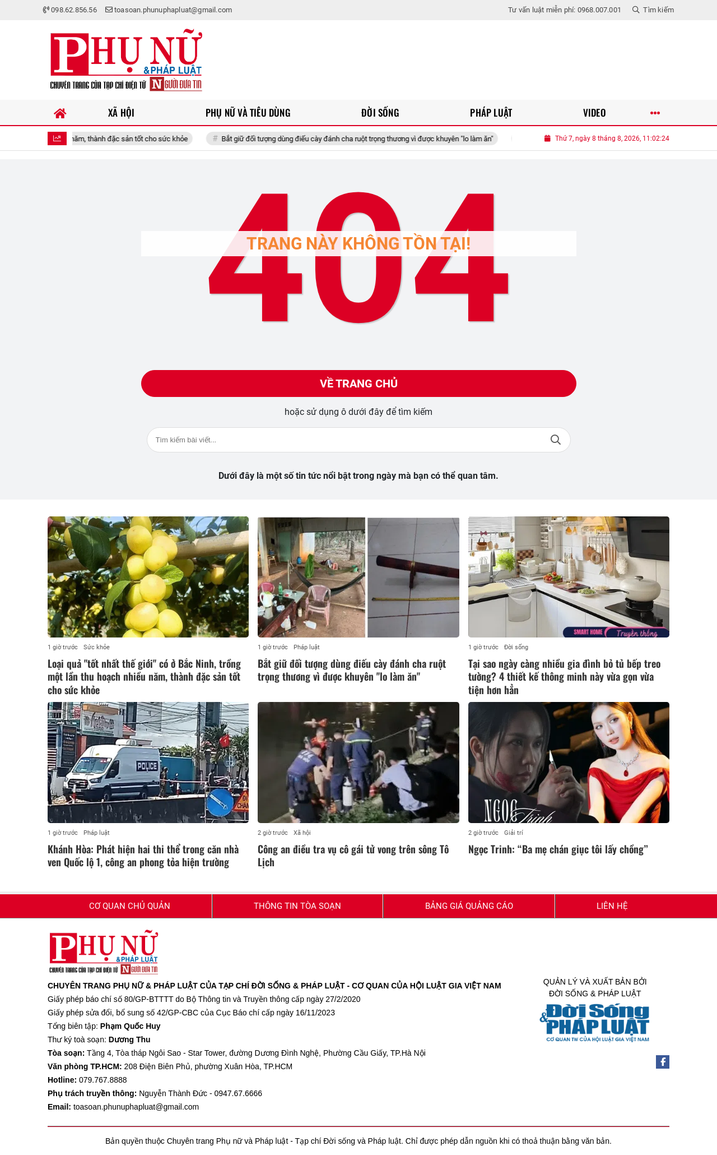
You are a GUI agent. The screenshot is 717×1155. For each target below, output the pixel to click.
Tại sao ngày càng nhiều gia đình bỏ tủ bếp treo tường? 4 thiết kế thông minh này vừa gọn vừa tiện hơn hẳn (564, 676)
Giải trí (513, 833)
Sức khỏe (96, 647)
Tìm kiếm (556, 439)
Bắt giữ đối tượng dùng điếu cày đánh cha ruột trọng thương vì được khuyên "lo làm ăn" (367, 139)
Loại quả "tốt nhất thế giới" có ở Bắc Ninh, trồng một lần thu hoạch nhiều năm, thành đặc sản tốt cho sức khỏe (144, 676)
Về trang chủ (359, 383)
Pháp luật (307, 647)
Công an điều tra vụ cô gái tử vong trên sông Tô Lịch (353, 855)
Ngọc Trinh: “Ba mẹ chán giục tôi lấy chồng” (558, 849)
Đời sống (516, 647)
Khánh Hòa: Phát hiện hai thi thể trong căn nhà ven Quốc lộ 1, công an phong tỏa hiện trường (143, 855)
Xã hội (302, 833)
